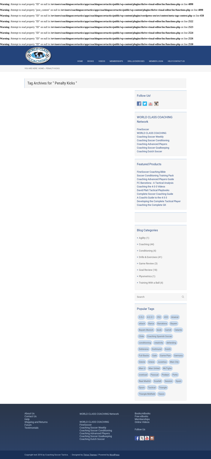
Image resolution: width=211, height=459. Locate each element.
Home (80, 61)
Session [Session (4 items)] (168, 381)
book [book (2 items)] (159, 330)
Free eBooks (141, 416)
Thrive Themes (90, 455)
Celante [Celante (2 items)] (178, 330)
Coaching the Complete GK (151, 204)
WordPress (114, 455)
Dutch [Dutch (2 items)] (168, 349)
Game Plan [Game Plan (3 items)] (165, 355)
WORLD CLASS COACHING (151, 133)
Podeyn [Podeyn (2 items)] (165, 374)
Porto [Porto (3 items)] (175, 374)
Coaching (144, 244)
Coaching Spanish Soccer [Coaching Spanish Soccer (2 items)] (159, 336)
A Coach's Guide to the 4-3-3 (152, 197)
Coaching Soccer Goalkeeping (153, 147)
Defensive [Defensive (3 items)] (143, 349)
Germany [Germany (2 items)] (178, 355)
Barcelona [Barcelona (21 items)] (162, 323)
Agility (142, 237)
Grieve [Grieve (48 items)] (151, 362)
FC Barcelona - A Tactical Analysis (155, 182)
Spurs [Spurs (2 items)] (142, 387)
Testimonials (31, 427)
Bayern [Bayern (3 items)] (173, 323)
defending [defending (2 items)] (171, 342)
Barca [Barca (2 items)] (151, 323)
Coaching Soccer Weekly (150, 136)
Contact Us (31, 416)
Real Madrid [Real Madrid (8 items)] (145, 381)
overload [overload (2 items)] (143, 374)
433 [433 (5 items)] (166, 317)
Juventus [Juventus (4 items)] (162, 362)
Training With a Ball (149, 282)
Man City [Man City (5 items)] (174, 362)
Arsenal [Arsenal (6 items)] (174, 317)
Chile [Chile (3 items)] (141, 336)
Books (90, 61)
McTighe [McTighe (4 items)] (167, 368)
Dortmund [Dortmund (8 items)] (157, 349)
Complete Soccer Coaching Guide (155, 193)
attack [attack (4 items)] (142, 323)
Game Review (146, 263)
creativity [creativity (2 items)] (158, 342)
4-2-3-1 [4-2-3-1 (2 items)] (150, 317)
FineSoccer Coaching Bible (151, 171)
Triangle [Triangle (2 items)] (163, 387)
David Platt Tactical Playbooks (153, 190)
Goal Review (145, 269)
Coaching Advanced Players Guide (155, 179)
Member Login (156, 61)
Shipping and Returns (36, 422)
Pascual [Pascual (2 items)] (154, 374)
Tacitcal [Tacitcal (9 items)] (152, 387)
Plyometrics (145, 276)
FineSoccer (143, 129)
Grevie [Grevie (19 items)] (142, 362)
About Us (29, 413)
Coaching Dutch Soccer (149, 151)
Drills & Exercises (148, 257)
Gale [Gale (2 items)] (154, 355)
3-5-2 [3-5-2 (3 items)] (141, 317)
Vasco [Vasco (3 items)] (161, 394)
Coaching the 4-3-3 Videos (151, 186)
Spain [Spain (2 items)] (178, 381)
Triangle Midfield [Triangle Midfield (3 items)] (147, 394)
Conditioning (146, 250)
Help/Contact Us (176, 61)
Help (27, 419)
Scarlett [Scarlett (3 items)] (157, 381)
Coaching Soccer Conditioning (153, 140)
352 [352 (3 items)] (159, 317)
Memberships (116, 61)
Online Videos (142, 422)
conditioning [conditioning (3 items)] (145, 342)
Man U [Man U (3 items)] (142, 368)
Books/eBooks (142, 413)
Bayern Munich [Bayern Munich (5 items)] (146, 330)
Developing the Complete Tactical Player (159, 201)
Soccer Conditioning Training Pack (155, 175)
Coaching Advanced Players (152, 144)
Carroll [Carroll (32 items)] (168, 330)
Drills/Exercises (136, 61)
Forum (28, 424)
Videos (101, 61)
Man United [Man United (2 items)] (154, 368)
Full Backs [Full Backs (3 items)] (144, 355)
